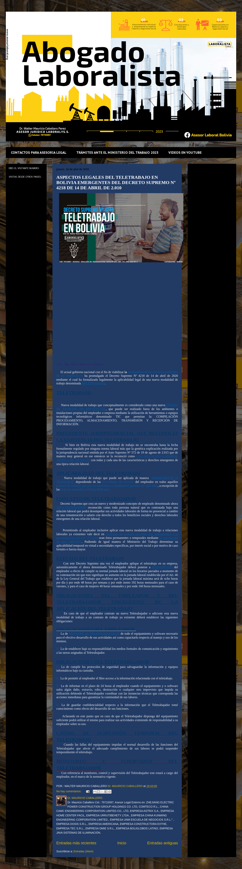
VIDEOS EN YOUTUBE (185, 152)
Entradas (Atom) (83, 851)
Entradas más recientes (76, 843)
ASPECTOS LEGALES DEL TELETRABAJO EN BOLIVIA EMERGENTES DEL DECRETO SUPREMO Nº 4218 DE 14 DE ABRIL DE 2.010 (116, 182)
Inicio (121, 843)
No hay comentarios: (69, 791)
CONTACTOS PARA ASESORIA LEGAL (38, 152)
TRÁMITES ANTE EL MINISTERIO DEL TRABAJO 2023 (117, 152)
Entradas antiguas (162, 843)
